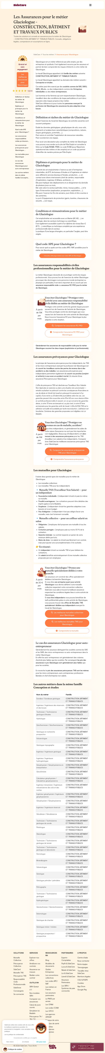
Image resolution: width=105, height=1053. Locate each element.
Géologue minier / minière (46, 927)
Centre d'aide (82, 958)
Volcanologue (41, 738)
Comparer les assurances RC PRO (67, 325)
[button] (12, 1049)
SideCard (17, 969)
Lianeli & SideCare (68, 976)
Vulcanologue (41, 867)
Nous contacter (83, 961)
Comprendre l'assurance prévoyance (67, 459)
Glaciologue (41, 834)
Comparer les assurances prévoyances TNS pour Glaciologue (67, 451)
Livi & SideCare (67, 973)
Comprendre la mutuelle (67, 631)
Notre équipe (82, 964)
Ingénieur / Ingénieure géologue (48, 752)
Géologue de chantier (44, 920)
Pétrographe (41, 887)
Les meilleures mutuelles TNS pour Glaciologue (67, 622)
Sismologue (40, 854)
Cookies (80, 983)
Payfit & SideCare (68, 963)
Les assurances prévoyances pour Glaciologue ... (21, 147)
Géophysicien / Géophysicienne (48, 801)
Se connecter (19, 994)
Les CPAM (49, 1004)
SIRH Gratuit (34, 986)
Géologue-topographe (45, 745)
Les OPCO (50, 1011)
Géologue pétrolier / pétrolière (48, 880)
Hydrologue (40, 718)
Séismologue (41, 914)
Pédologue (40, 827)
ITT (31, 990)
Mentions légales (83, 976)
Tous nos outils (35, 1022)
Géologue (40, 874)
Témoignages (82, 967)
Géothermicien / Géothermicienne (49, 725)
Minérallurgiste (41, 860)
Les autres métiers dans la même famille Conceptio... (22, 175)
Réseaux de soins (52, 1020)
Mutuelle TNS (19, 972)
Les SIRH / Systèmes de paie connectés (68, 988)
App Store (81, 986)
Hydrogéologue (42, 900)
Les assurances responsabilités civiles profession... (22, 138)
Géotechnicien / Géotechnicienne (49, 907)
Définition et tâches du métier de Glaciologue (22, 99)
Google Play (82, 989)
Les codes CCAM (52, 1008)
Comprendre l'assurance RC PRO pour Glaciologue (67, 333)
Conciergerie (19, 991)
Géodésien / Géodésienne (46, 814)
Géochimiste (41, 772)
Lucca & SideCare (68, 967)
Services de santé (52, 1023)
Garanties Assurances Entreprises (50, 1029)
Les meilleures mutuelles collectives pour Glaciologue (67, 613)
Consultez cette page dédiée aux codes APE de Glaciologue (62, 256)
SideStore (17, 987)
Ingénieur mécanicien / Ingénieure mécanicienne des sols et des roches (49, 787)
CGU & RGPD (82, 980)
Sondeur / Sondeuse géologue (48, 698)
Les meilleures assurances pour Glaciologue (23, 79)
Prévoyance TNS (20, 976)
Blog (47, 960)
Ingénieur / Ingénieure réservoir (48, 807)
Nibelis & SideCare (68, 970)
